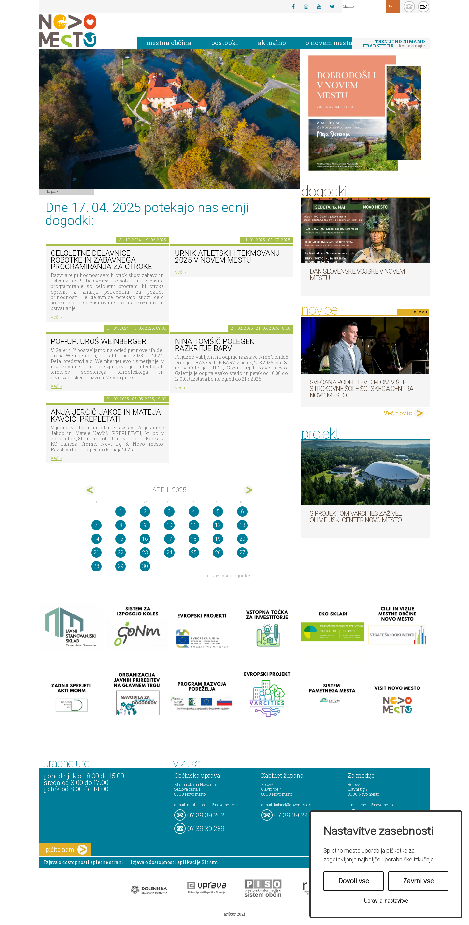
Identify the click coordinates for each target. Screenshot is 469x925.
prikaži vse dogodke (228, 575)
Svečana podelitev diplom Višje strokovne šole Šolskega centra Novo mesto (361, 388)
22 (120, 552)
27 (242, 552)
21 (96, 552)
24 (169, 552)
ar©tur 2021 (234, 914)
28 (96, 566)
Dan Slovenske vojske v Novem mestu (357, 274)
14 (96, 539)
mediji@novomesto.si (379, 804)
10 (169, 525)
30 (145, 566)
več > (56, 317)
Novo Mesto (83, 30)
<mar (90, 490)
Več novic (397, 413)
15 (120, 539)
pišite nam (66, 850)
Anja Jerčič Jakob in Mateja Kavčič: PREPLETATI (106, 416)
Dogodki (53, 191)
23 (145, 552)
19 (218, 539)
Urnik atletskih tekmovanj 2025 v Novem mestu (227, 257)
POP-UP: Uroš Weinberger (98, 341)
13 (242, 525)
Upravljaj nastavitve (386, 901)
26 (218, 552)
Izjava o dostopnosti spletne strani (83, 862)
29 (120, 566)
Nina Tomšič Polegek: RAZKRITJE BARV (215, 345)
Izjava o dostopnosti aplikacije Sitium (174, 862)
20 (242, 539)
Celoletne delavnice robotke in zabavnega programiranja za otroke (101, 260)
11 (194, 525)
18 (194, 539)
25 (194, 552)
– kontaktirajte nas (393, 44)
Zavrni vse (418, 881)
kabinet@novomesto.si (293, 804)
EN (423, 7)
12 (218, 525)
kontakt (409, 6)
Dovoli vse (353, 881)
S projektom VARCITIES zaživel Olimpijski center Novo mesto (356, 517)
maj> (248, 490)
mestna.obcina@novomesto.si (212, 804)
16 (145, 539)
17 (169, 539)
